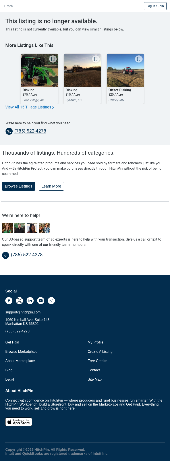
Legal (9, 379)
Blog (8, 370)
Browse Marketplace (21, 351)
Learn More (51, 186)
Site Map (95, 379)
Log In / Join (155, 6)
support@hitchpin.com (23, 312)
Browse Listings (18, 186)
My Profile (95, 342)
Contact (94, 370)
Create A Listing (100, 351)
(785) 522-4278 (26, 131)
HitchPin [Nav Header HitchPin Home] (85, 6)
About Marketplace (20, 361)
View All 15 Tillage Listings (29, 107)
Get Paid (12, 342)
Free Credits (97, 361)
